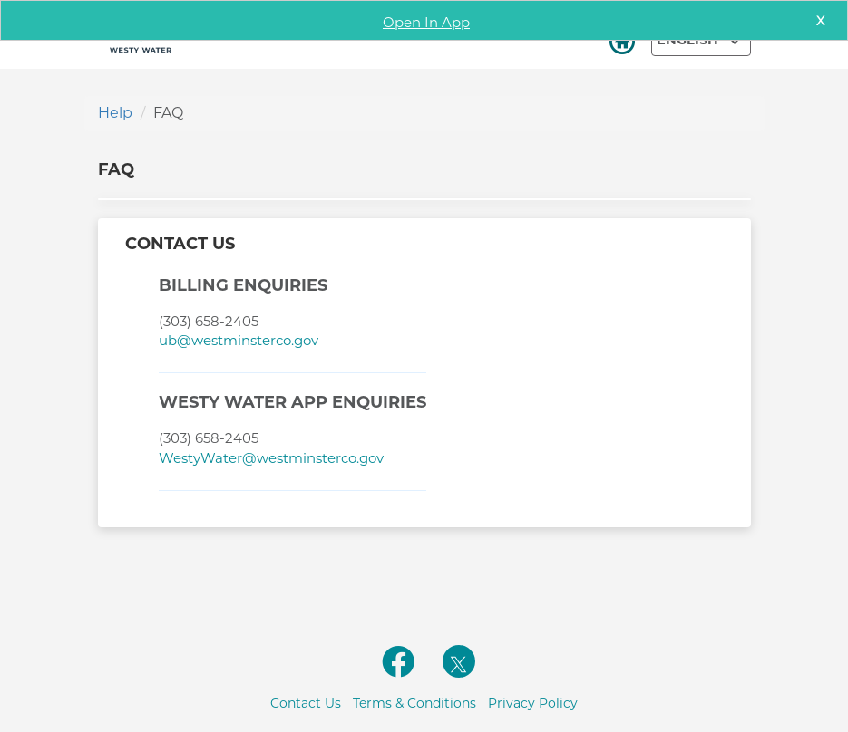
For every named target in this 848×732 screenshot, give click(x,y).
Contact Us (305, 703)
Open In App (426, 22)
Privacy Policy (533, 703)
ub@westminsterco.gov (238, 340)
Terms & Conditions (414, 703)
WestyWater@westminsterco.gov (271, 458)
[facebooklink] (399, 671)
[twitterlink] (459, 661)
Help (115, 112)
